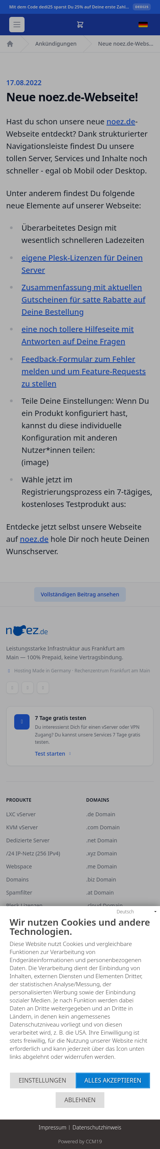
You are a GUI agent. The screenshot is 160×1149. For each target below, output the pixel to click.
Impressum (52, 1127)
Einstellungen (42, 1080)
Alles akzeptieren (113, 1080)
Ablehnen (80, 1100)
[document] (80, 995)
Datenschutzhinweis (97, 1127)
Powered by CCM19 (80, 1141)
